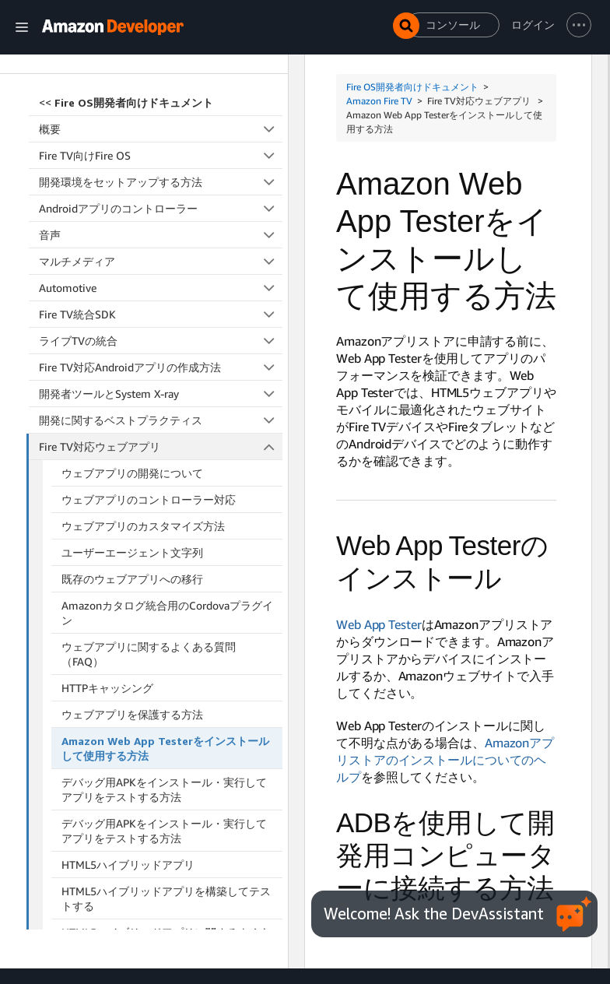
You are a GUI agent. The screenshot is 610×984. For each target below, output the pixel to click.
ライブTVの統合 (160, 107)
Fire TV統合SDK (160, 80)
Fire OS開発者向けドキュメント (412, 87)
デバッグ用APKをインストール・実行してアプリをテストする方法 (164, 556)
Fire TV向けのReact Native (160, 741)
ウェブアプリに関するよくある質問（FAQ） (148, 420)
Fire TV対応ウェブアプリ (161, 213)
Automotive (160, 54)
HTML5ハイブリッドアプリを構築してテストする (166, 665)
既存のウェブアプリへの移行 (132, 345)
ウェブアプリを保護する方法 (132, 480)
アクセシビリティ (160, 768)
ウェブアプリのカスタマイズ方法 (143, 292)
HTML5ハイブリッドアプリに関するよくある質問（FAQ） (166, 706)
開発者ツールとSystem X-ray (160, 160)
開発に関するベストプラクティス (160, 186)
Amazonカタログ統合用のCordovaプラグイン (167, 379)
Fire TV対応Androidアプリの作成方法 (160, 133)
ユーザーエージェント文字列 (132, 318)
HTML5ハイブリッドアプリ (128, 631)
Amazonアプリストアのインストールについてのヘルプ (445, 760)
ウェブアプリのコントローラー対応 (148, 265)
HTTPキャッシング (107, 454)
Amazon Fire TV (379, 101)
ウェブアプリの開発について (132, 239)
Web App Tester (379, 624)
